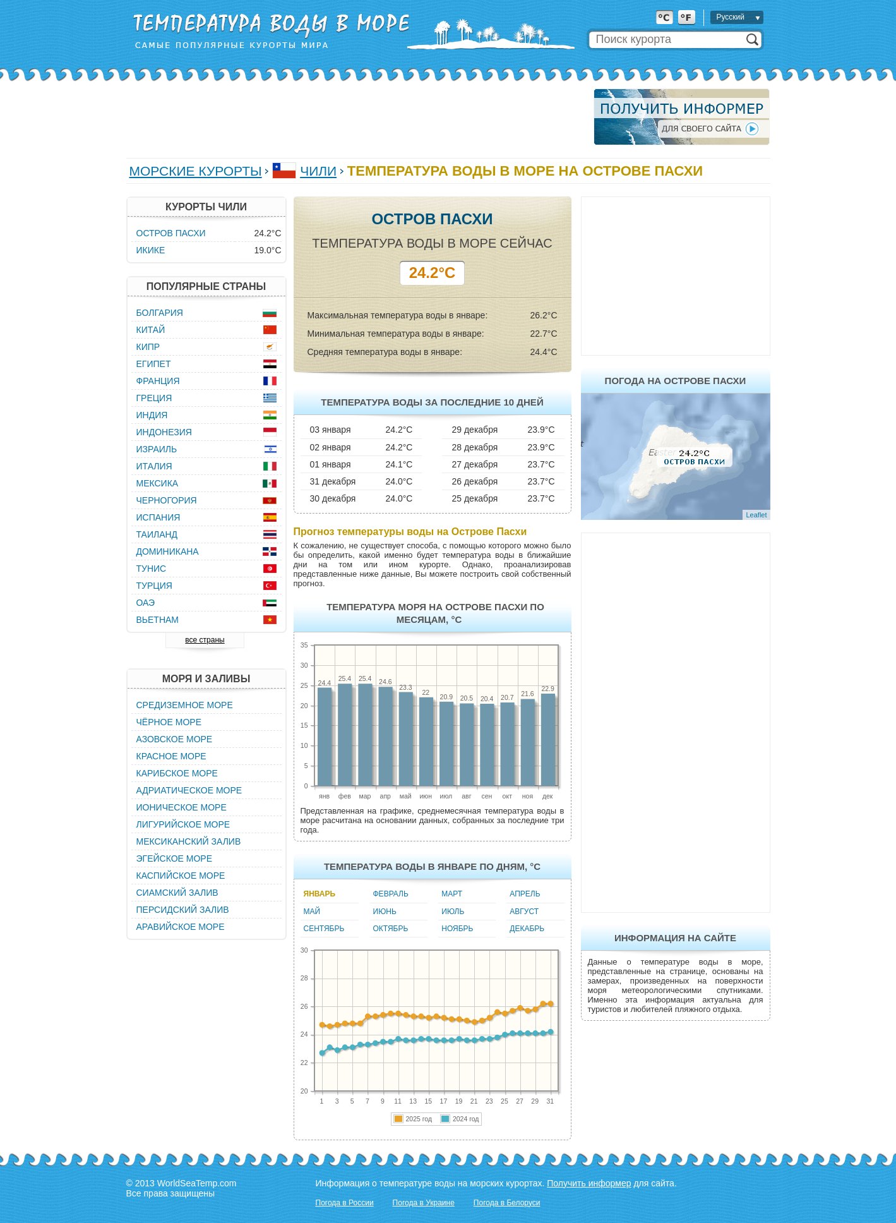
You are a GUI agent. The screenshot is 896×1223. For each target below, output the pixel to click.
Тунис (151, 568)
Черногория (166, 500)
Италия (154, 466)
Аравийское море (180, 927)
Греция (154, 398)
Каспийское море (180, 876)
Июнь (385, 911)
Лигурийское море (183, 824)
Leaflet (756, 515)
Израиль (156, 449)
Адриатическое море (189, 790)
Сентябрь (324, 928)
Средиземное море (184, 705)
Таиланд (157, 534)
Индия (152, 415)
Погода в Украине (424, 1202)
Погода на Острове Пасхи (675, 380)
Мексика (157, 483)
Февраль (391, 893)
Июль (452, 911)
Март (451, 893)
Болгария (159, 313)
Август (524, 911)
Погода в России (345, 1202)
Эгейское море (174, 858)
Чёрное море (168, 722)
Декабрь (527, 928)
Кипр (148, 347)
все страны (204, 640)
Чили (318, 171)
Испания (158, 517)
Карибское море (177, 773)
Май (312, 911)
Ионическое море (181, 807)
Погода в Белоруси (507, 1202)
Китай (150, 330)
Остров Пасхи (171, 233)
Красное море (171, 756)
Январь (320, 893)
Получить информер (589, 1183)
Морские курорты (195, 171)
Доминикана (167, 551)
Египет (153, 364)
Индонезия (164, 432)
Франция (158, 381)
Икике (150, 250)
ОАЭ (145, 603)
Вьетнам (157, 620)
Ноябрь (457, 928)
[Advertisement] (356, 116)
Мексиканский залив (188, 841)
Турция (154, 586)
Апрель (525, 893)
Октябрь (391, 928)
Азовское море (174, 739)
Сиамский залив (177, 893)
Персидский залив (182, 910)
